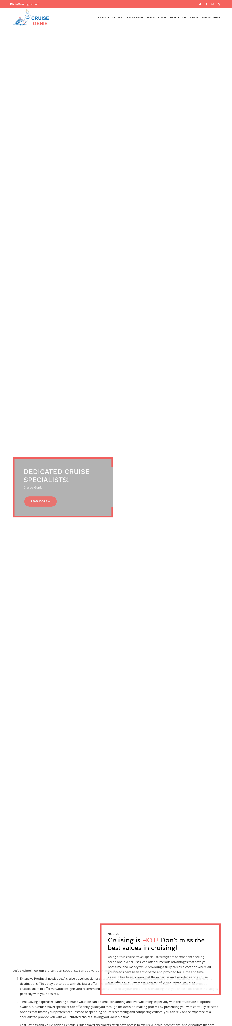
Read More (39, 501)
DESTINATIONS (134, 17)
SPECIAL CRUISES (156, 17)
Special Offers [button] (211, 17)
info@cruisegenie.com (24, 4)
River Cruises (178, 17)
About (194, 17)
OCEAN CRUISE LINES (110, 17)
